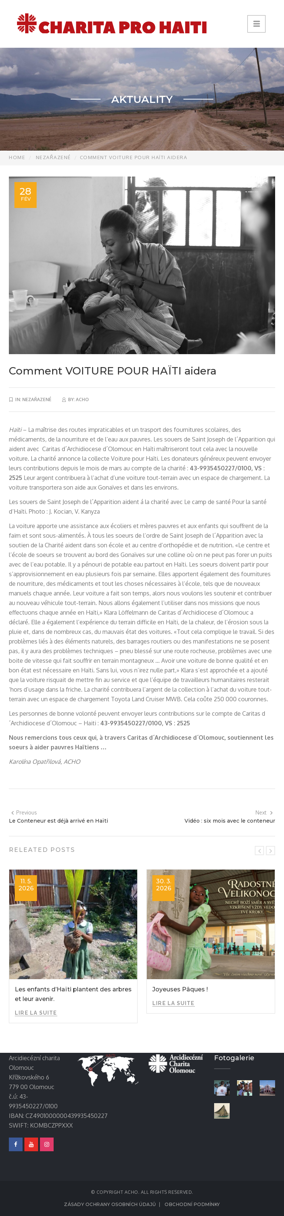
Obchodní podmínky (192, 1204)
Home (17, 157)
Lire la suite (36, 1013)
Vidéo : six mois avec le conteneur (230, 820)
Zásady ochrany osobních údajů (110, 1204)
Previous (24, 812)
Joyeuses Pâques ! (180, 989)
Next (264, 812)
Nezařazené (53, 157)
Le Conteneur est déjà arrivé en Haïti (58, 820)
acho (82, 399)
